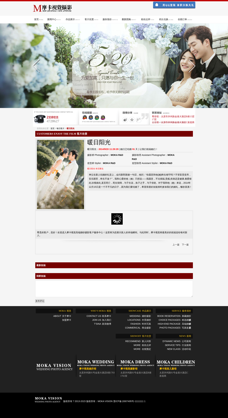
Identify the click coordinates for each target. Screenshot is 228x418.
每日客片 (60, 128)
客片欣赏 (140, 336)
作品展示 (139, 311)
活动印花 (178, 349)
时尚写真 (140, 324)
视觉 (64, 311)
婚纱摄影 (140, 316)
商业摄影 (137, 327)
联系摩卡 (98, 316)
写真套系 (175, 327)
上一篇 (176, 244)
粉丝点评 (142, 345)
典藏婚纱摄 (173, 316)
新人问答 (137, 341)
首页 (52, 128)
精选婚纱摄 (174, 320)
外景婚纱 (139, 320)
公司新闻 (176, 341)
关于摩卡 (61, 316)
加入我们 (101, 320)
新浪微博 (102, 324)
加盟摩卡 (66, 320)
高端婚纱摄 (174, 324)
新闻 (184, 336)
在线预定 (142, 349)
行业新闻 (177, 345)
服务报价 (181, 311)
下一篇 (185, 244)
